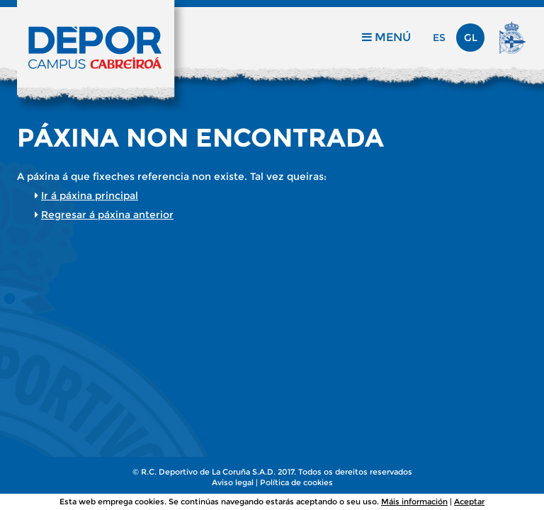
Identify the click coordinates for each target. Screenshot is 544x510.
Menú (386, 37)
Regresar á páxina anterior (107, 214)
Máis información (414, 501)
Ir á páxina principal (89, 195)
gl (470, 37)
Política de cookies (296, 482)
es (439, 37)
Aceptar (469, 501)
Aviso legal (233, 482)
